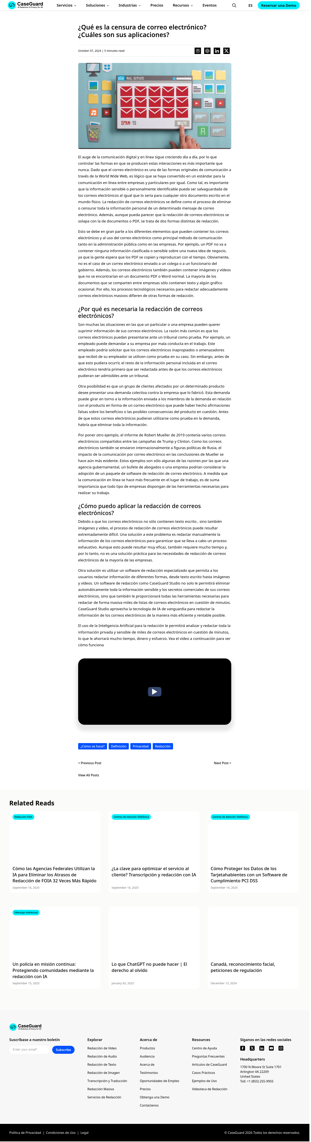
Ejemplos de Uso (204, 1081)
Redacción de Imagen (103, 1073)
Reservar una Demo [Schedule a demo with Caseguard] (278, 5)
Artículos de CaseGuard (209, 1064)
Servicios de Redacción (104, 1097)
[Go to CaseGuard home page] (154, 1027)
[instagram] (281, 1048)
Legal (85, 1132)
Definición (118, 746)
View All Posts (88, 775)
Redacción (163, 746)
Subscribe (63, 1050)
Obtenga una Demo (154, 1097)
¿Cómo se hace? (93, 746)
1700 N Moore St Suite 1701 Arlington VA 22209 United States (261, 1072)
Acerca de (147, 1064)
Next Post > (222, 763)
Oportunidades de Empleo (159, 1081)
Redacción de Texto (101, 1064)
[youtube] (271, 1048)
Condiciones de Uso (61, 1132)
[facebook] (242, 1048)
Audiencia (147, 1056)
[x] (252, 1048)
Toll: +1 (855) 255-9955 (257, 1081)
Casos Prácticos (203, 1073)
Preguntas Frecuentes (208, 1056)
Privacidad (141, 746)
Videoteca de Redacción (209, 1089)
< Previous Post (89, 763)
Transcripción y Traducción (107, 1081)
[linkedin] (261, 1048)
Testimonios (149, 1073)
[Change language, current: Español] (247, 5)
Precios (145, 1089)
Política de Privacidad (25, 1132)
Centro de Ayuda (204, 1048)
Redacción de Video (101, 1048)
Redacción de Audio (102, 1056)
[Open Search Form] (234, 5)
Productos (147, 1048)
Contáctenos (149, 1105)
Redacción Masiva (100, 1089)
